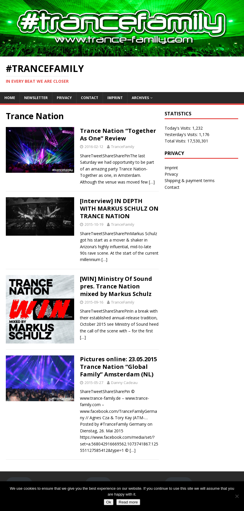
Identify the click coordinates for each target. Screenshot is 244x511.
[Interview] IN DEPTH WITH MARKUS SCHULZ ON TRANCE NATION (119, 208)
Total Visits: (176, 141)
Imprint (115, 97)
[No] (237, 496)
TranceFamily (122, 146)
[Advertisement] (201, 232)
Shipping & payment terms (190, 180)
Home (9, 97)
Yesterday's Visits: (182, 134)
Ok (108, 502)
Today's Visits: (178, 128)
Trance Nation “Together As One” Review (118, 134)
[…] (152, 182)
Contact (89, 97)
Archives (140, 97)
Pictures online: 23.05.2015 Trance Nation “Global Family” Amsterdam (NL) (118, 366)
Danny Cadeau (124, 382)
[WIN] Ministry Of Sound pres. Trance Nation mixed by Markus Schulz (116, 286)
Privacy (64, 97)
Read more (128, 502)
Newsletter (36, 97)
